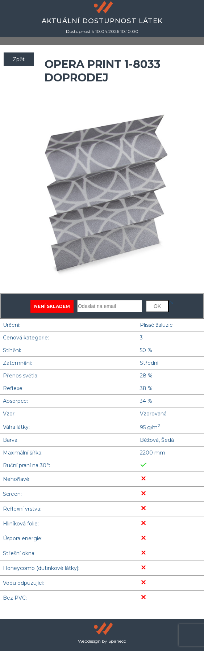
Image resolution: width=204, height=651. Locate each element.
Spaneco (117, 641)
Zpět (19, 59)
